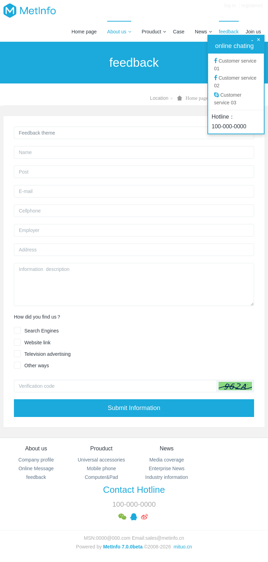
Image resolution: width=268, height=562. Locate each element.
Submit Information (134, 407)
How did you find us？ (37, 317)
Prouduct (154, 31)
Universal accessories (101, 460)
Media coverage (166, 460)
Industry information (166, 477)
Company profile (36, 460)
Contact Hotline (134, 489)
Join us (253, 31)
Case (178, 31)
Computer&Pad (101, 477)
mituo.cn (183, 546)
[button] (235, 386)
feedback (229, 31)
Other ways (36, 365)
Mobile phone (101, 468)
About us (119, 31)
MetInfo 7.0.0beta (123, 546)
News (203, 31)
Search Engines (41, 331)
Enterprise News (166, 468)
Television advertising (47, 354)
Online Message (36, 468)
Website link (37, 342)
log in (230, 10)
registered (252, 10)
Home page (83, 31)
